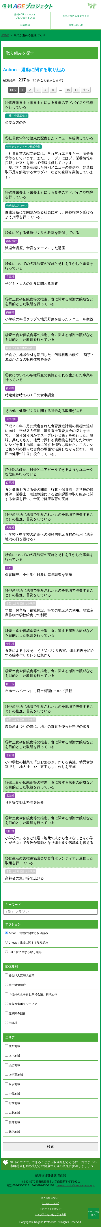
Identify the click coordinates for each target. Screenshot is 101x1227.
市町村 (11, 1023)
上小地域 (12, 1055)
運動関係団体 (15, 1013)
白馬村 (10, 482)
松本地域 (12, 1103)
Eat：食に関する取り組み (23, 952)
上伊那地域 (14, 1074)
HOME (5, 35)
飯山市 (10, 684)
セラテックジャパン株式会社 (23, 146)
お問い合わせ (76, 25)
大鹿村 (10, 527)
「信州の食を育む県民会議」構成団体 (31, 994)
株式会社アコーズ (16, 205)
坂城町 (10, 795)
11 (76, 90)
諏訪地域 (12, 1065)
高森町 (10, 312)
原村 (8, 567)
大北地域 (12, 1112)
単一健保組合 (15, 985)
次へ (86, 90)
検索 (50, 1146)
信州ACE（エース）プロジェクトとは (25, 16)
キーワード (13, 904)
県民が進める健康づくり (75, 16)
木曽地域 (12, 1093)
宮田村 (10, 276)
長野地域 (12, 1122)
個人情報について (50, 1197)
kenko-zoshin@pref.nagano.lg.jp (75, 1185)
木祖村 (10, 755)
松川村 (10, 643)
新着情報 (25, 25)
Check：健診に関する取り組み (26, 942)
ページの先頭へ (93, 1213)
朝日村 (10, 831)
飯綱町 (10, 388)
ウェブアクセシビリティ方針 (50, 1214)
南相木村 (11, 241)
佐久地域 (12, 1046)
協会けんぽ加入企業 (20, 975)
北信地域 (12, 1131)
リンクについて (50, 1203)
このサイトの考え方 (51, 1209)
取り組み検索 (92, 6)
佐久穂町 (11, 419)
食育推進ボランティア (21, 1004)
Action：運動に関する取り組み (26, 933)
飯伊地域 (12, 1084)
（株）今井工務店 (16, 115)
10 (68, 90)
